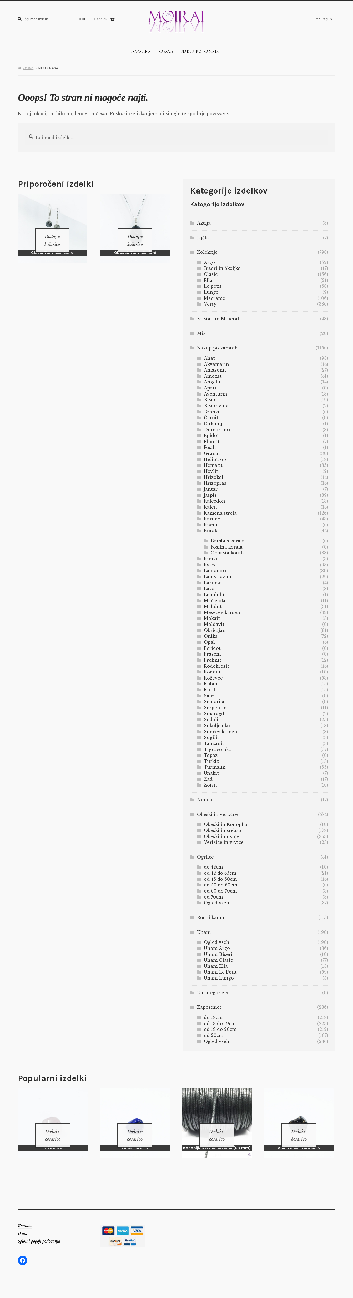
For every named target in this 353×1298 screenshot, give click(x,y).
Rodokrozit (216, 666)
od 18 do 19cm (220, 1023)
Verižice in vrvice (224, 842)
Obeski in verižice (217, 814)
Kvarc (210, 564)
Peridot (212, 648)
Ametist (213, 376)
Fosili (210, 447)
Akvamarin (216, 364)
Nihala (204, 799)
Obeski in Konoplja (225, 824)
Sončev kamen (220, 731)
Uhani (204, 932)
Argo (209, 262)
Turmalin (215, 767)
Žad (208, 779)
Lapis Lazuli (217, 576)
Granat (212, 453)
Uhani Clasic (218, 960)
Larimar (213, 582)
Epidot (211, 435)
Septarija (214, 701)
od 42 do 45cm (220, 873)
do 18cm (213, 1017)
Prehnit (212, 660)
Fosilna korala (227, 547)
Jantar (211, 489)
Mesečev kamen (222, 612)
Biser (210, 399)
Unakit (211, 773)
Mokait (212, 618)
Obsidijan (215, 630)
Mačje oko (215, 600)
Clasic (211, 274)
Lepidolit (214, 594)
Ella (208, 280)
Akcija (204, 223)
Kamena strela (220, 513)
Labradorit (216, 570)
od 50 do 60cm (220, 885)
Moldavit (214, 624)
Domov (28, 68)
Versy (210, 304)
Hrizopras (215, 483)
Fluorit (212, 441)
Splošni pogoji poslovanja (39, 1234)
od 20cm (213, 1035)
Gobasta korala (228, 552)
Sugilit (211, 737)
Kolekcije (207, 252)
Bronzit (212, 411)
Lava (209, 588)
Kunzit (211, 558)
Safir (209, 695)
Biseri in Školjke (222, 268)
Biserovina (216, 405)
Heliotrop (215, 459)
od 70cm (213, 897)
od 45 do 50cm (220, 879)
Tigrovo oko (217, 749)
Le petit (212, 286)
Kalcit (210, 507)
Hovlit (211, 471)
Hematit (213, 465)
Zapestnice (209, 1007)
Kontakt (25, 1219)
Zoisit (210, 785)
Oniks (210, 636)
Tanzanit (214, 743)
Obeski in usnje (221, 836)
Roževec (213, 678)
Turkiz (211, 761)
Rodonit (213, 672)
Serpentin (215, 707)
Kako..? (166, 51)
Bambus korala (228, 541)
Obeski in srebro (222, 830)
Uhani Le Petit (220, 972)
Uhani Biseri (218, 954)
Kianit (211, 525)
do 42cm (213, 867)
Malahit (213, 606)
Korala (211, 530)
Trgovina (140, 51)
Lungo (211, 292)
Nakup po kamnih (200, 51)
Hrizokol (213, 477)
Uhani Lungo (219, 978)
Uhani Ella (216, 966)
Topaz (211, 755)
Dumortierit (218, 429)
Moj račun (323, 19)
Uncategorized (213, 992)
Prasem (212, 654)
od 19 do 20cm (220, 1029)
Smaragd (214, 713)
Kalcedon (214, 501)
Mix (201, 333)
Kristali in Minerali (219, 318)
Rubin (211, 683)
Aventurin (215, 394)
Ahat (209, 358)
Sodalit (212, 719)
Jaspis (210, 495)
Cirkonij (213, 423)
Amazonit (215, 370)
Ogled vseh (216, 902)
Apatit (211, 388)
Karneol (213, 518)
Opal (209, 642)
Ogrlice (205, 857)
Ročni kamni (211, 917)
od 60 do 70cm (220, 891)
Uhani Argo (217, 948)
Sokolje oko (217, 725)
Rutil (209, 689)
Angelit (212, 381)
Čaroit (211, 417)
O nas (23, 1226)
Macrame (214, 298)
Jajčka (203, 237)
